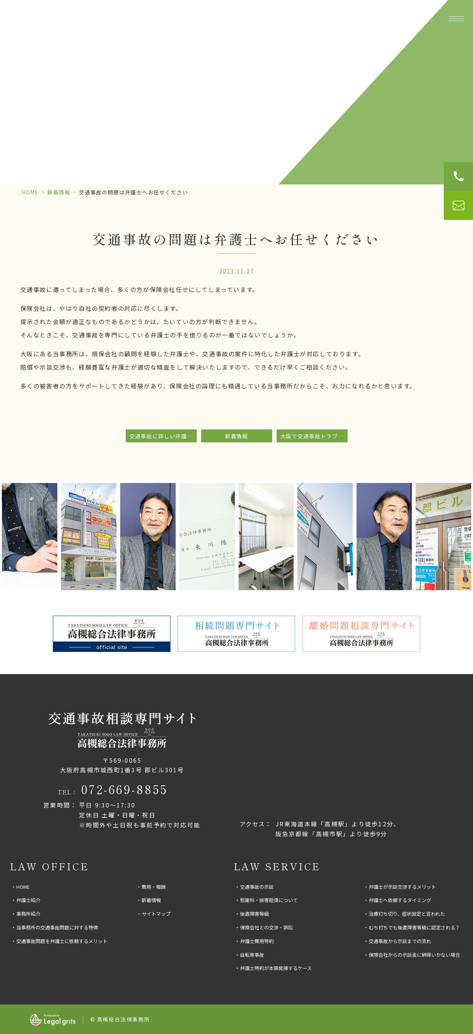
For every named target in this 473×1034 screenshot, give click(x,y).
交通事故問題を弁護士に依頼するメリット (62, 941)
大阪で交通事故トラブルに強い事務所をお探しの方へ (314, 436)
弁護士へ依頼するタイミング (400, 900)
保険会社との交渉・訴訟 (266, 927)
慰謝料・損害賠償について (269, 900)
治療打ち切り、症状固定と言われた (407, 913)
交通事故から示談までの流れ (400, 941)
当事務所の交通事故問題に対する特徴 (57, 927)
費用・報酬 (405, 18)
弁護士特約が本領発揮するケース (276, 968)
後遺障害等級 (254, 913)
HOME (30, 192)
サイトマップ (156, 913)
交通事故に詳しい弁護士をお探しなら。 (163, 436)
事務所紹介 (166, 18)
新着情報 (58, 192)
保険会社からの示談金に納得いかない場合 (414, 954)
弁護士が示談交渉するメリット (402, 886)
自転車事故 (252, 954)
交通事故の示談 (257, 886)
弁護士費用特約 (257, 941)
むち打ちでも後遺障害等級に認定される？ (414, 927)
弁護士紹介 (28, 900)
